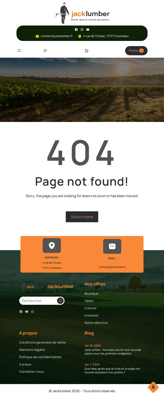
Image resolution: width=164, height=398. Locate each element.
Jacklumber (60, 286)
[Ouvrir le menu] (19, 51)
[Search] (60, 301)
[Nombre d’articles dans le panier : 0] (86, 50)
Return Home (82, 216)
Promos (136, 51)
